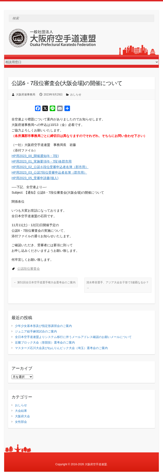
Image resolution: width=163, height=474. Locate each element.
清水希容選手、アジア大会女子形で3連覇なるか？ (117, 285)
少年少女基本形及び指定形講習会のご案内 (43, 326)
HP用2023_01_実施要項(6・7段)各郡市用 (42, 161)
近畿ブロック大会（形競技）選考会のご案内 (45, 342)
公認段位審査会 (28, 268)
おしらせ (75, 94)
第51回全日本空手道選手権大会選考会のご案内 (45, 282)
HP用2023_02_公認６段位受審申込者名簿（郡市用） (50, 167)
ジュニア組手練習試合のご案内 (36, 331)
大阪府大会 (22, 416)
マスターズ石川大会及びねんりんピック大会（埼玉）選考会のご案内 (61, 348)
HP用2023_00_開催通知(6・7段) (35, 156)
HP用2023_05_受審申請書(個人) (35, 178)
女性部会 (21, 422)
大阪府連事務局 (25, 94)
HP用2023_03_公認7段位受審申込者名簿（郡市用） (49, 172)
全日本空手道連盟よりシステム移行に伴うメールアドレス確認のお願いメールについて (73, 337)
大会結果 (21, 410)
